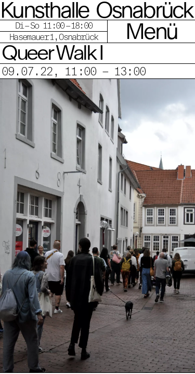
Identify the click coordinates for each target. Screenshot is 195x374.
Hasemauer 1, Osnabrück (53, 37)
